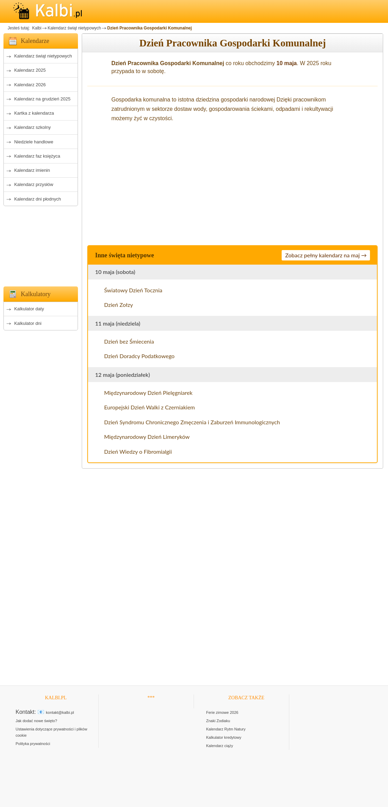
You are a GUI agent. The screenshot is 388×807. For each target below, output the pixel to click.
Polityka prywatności (33, 744)
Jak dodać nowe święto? (36, 721)
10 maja (286, 63)
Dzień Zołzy (118, 304)
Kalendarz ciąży (219, 746)
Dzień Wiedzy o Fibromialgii (138, 451)
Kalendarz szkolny (32, 127)
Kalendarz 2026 (30, 84)
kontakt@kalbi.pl (60, 712)
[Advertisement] (40, 244)
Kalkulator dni (28, 323)
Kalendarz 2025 (30, 70)
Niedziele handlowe (33, 141)
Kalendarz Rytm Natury (226, 729)
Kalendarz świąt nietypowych (74, 28)
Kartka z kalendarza (34, 113)
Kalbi (36, 28)
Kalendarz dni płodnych (37, 199)
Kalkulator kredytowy (223, 737)
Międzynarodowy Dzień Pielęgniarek (148, 392)
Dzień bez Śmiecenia (129, 341)
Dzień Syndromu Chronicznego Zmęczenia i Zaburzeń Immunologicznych (192, 422)
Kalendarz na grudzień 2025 (42, 98)
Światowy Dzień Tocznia (133, 290)
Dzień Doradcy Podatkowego (139, 356)
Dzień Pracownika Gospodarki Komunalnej (149, 28)
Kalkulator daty (29, 308)
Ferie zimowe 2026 (222, 712)
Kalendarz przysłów (33, 184)
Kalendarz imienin (32, 170)
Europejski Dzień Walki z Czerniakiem (149, 407)
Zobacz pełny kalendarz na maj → (326, 255)
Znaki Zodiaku (218, 721)
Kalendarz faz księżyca (37, 156)
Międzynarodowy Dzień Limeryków (146, 436)
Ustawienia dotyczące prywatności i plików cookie (51, 732)
